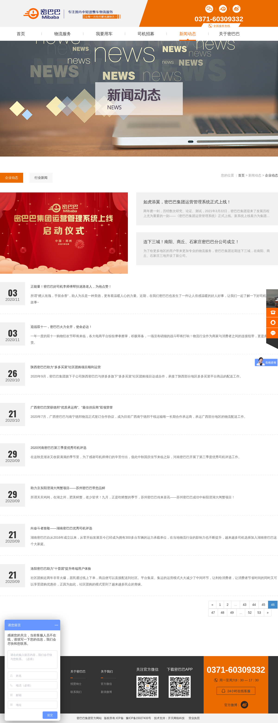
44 (254, 605)
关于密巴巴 (229, 33)
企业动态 (11, 177)
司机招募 (146, 33)
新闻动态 (187, 33)
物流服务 (62, 33)
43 (244, 605)
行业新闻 (41, 177)
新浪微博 (106, 692)
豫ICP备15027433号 (139, 718)
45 (263, 605)
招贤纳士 (76, 683)
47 (213, 612)
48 (222, 612)
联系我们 (76, 692)
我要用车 (104, 33)
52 (250, 612)
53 (259, 612)
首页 (21, 33)
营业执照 (193, 718)
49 (232, 612)
